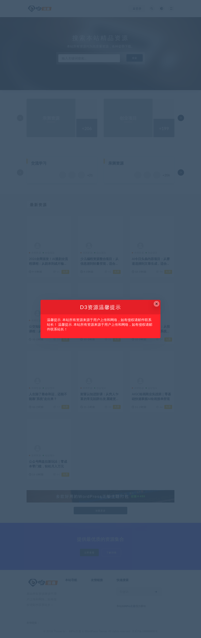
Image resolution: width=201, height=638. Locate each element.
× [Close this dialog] (156, 303)
